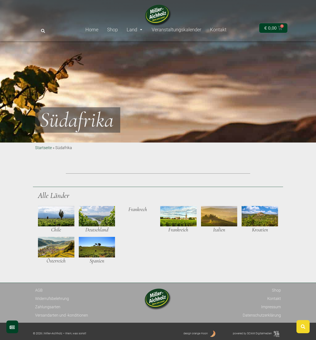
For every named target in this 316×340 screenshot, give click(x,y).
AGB (39, 290)
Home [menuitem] (91, 29)
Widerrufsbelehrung (52, 298)
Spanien (97, 261)
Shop (276, 290)
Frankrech (137, 209)
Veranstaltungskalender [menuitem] (176, 29)
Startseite (43, 147)
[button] (43, 31)
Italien (219, 230)
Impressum (271, 307)
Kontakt (274, 298)
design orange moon (195, 333)
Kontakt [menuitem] (218, 29)
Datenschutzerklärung (262, 315)
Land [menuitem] (135, 29)
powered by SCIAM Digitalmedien (252, 333)
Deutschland (96, 230)
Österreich (56, 261)
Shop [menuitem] (112, 29)
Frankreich (178, 230)
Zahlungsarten (47, 307)
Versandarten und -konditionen (61, 315)
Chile (56, 230)
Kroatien (260, 230)
